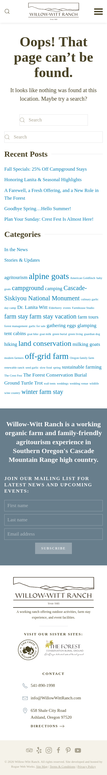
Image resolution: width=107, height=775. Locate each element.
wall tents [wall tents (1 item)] (50, 383)
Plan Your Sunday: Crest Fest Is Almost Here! (49, 219)
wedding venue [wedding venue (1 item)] (79, 383)
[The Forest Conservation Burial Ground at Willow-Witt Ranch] (64, 647)
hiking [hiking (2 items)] (10, 344)
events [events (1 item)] (67, 307)
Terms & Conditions (62, 766)
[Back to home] (53, 11)
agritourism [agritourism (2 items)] (15, 277)
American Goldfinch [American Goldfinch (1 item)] (82, 278)
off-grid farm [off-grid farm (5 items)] (46, 356)
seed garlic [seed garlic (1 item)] (32, 367)
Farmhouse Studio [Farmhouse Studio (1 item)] (83, 307)
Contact (53, 673)
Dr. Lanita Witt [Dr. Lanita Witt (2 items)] (32, 307)
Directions (44, 726)
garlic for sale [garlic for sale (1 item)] (37, 326)
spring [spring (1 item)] (57, 367)
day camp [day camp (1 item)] (10, 307)
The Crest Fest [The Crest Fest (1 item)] (13, 375)
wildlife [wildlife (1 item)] (94, 383)
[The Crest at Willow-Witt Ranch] (28, 649)
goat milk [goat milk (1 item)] (45, 334)
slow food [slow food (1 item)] (46, 367)
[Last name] (53, 520)
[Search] (53, 120)
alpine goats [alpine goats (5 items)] (49, 276)
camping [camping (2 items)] (53, 288)
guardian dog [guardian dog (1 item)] (92, 334)
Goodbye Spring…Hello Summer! (37, 208)
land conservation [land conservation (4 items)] (44, 343)
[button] (7, 11)
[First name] (53, 505)
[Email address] (53, 534)
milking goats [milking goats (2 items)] (86, 344)
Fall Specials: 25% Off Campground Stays (45, 169)
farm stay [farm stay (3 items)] (16, 316)
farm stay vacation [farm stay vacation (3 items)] (52, 316)
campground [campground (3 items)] (28, 288)
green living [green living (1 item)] (75, 334)
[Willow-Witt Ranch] (53, 590)
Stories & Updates (22, 260)
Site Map (42, 766)
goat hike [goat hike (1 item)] (32, 334)
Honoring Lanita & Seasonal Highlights (43, 179)
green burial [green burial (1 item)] (60, 334)
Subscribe (53, 548)
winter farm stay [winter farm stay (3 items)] (42, 391)
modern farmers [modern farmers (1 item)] (14, 357)
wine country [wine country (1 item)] (12, 392)
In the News (16, 249)
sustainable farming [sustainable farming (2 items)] (82, 367)
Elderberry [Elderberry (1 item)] (55, 307)
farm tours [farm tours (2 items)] (88, 317)
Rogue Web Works (23, 766)
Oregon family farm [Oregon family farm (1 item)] (82, 357)
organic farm (24, 433)
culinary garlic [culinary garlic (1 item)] (89, 299)
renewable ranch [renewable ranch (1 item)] (14, 367)
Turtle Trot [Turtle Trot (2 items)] (32, 383)
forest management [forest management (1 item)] (15, 326)
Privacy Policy (87, 766)
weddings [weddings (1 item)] (62, 383)
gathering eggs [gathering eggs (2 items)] (61, 325)
